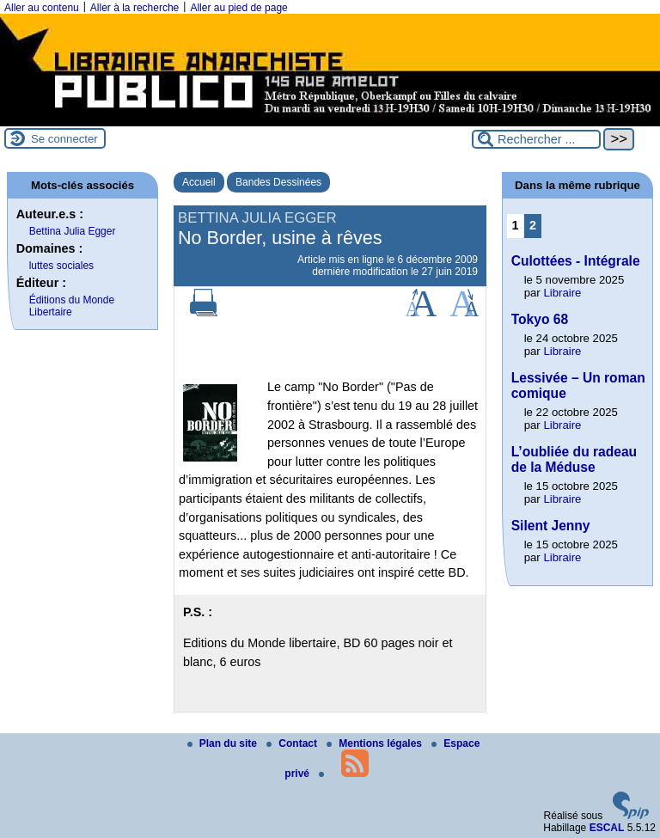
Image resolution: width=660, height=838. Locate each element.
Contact (293, 743)
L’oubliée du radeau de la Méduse (574, 459)
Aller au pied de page (238, 8)
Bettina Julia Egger (72, 231)
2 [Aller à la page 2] (532, 225)
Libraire (562, 292)
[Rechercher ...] (536, 139)
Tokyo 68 (539, 319)
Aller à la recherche (134, 8)
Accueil (199, 182)
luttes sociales (61, 266)
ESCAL (607, 828)
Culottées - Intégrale (575, 261)
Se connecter (64, 138)
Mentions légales (376, 743)
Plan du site (223, 743)
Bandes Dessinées (278, 182)
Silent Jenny (550, 525)
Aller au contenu (41, 8)
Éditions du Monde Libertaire (71, 306)
